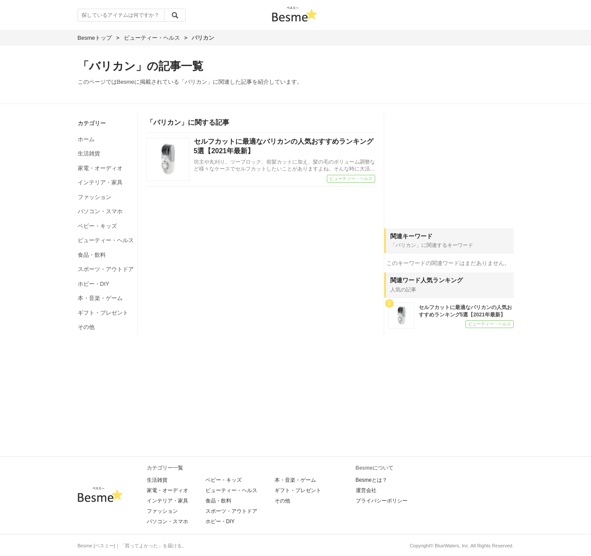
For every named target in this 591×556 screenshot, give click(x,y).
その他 (86, 327)
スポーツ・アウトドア (106, 269)
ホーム (86, 139)
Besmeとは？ (371, 480)
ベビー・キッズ (97, 226)
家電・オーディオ (100, 168)
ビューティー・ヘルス (106, 240)
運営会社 (366, 490)
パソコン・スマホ (100, 211)
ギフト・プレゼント (103, 313)
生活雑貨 (89, 153)
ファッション (94, 197)
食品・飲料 (92, 255)
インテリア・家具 (100, 182)
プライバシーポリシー (382, 501)
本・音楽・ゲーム (100, 298)
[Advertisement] (449, 167)
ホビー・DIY (94, 284)
